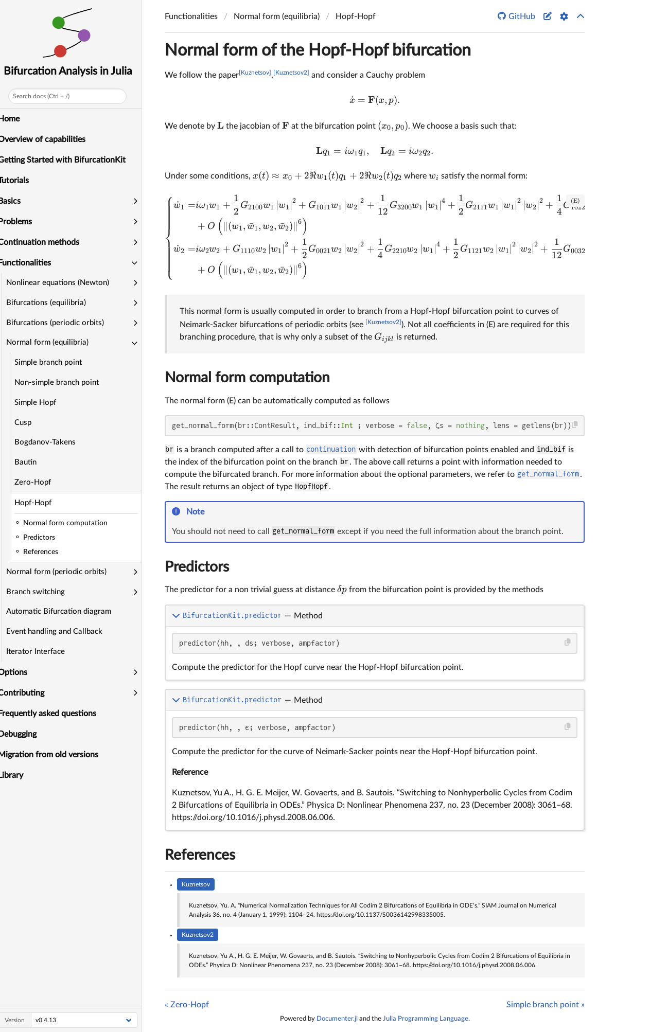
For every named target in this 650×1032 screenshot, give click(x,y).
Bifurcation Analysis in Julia (74, 71)
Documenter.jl (337, 1019)
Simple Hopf (41, 402)
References (200, 855)
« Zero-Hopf (187, 1005)
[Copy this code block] (575, 424)
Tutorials (19, 180)
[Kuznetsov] (255, 72)
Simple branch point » (545, 1005)
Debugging (23, 734)
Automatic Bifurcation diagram (64, 611)
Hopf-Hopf (39, 503)
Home (15, 119)
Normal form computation (247, 377)
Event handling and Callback (60, 631)
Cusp (29, 422)
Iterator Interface (41, 651)
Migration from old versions (54, 755)
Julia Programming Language (425, 1019)
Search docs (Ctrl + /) (47, 96)
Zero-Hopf (39, 482)
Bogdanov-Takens (51, 442)
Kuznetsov (196, 884)
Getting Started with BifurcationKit (68, 160)
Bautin (32, 462)
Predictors (197, 567)
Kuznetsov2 (198, 935)
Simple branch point (54, 362)
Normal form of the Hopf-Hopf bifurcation (318, 50)
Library (16, 775)
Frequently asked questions (53, 713)
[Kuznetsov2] (291, 72)
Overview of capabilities (48, 139)
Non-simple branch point (63, 382)
